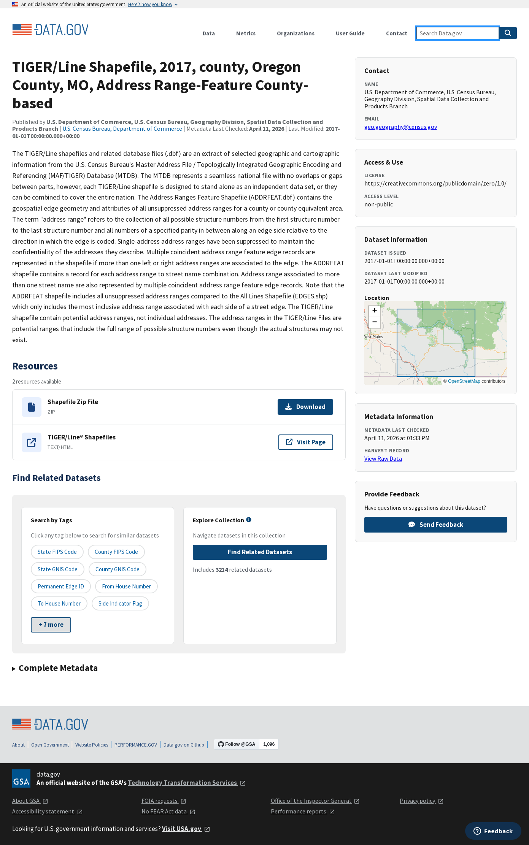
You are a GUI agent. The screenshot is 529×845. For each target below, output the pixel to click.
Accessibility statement (47, 811)
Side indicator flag (120, 603)
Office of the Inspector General (315, 800)
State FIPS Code (57, 551)
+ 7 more (51, 624)
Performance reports (303, 811)
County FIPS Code (116, 551)
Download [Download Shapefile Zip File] (305, 407)
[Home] (50, 30)
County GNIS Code (117, 569)
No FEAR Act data (168, 811)
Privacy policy (422, 800)
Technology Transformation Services (187, 782)
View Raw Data (383, 458)
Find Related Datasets (260, 552)
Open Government (50, 745)
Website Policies (91, 745)
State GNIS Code (58, 569)
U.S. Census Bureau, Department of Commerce (122, 128)
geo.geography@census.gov (400, 126)
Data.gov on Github (184, 745)
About (18, 745)
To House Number (59, 603)
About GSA (30, 800)
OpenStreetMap (464, 381)
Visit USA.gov (186, 828)
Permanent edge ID (61, 586)
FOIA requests (163, 800)
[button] (374, 311)
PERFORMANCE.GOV (135, 745)
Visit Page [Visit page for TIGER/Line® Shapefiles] (306, 442)
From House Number (126, 586)
